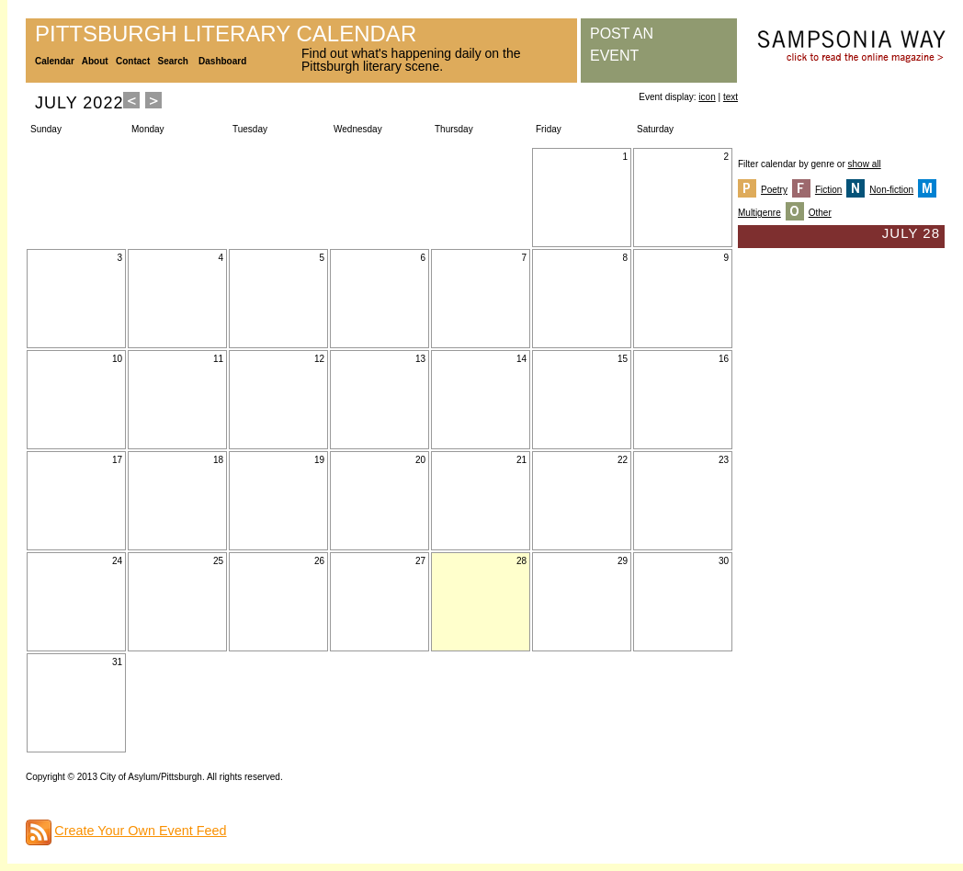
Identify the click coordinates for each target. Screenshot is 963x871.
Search (173, 61)
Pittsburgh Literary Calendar (225, 33)
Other (820, 213)
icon (706, 97)
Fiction (828, 190)
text (730, 97)
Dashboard (222, 61)
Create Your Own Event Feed (140, 830)
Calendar (54, 61)
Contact (133, 61)
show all (864, 164)
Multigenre (759, 213)
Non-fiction (891, 190)
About (95, 61)
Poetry (774, 190)
